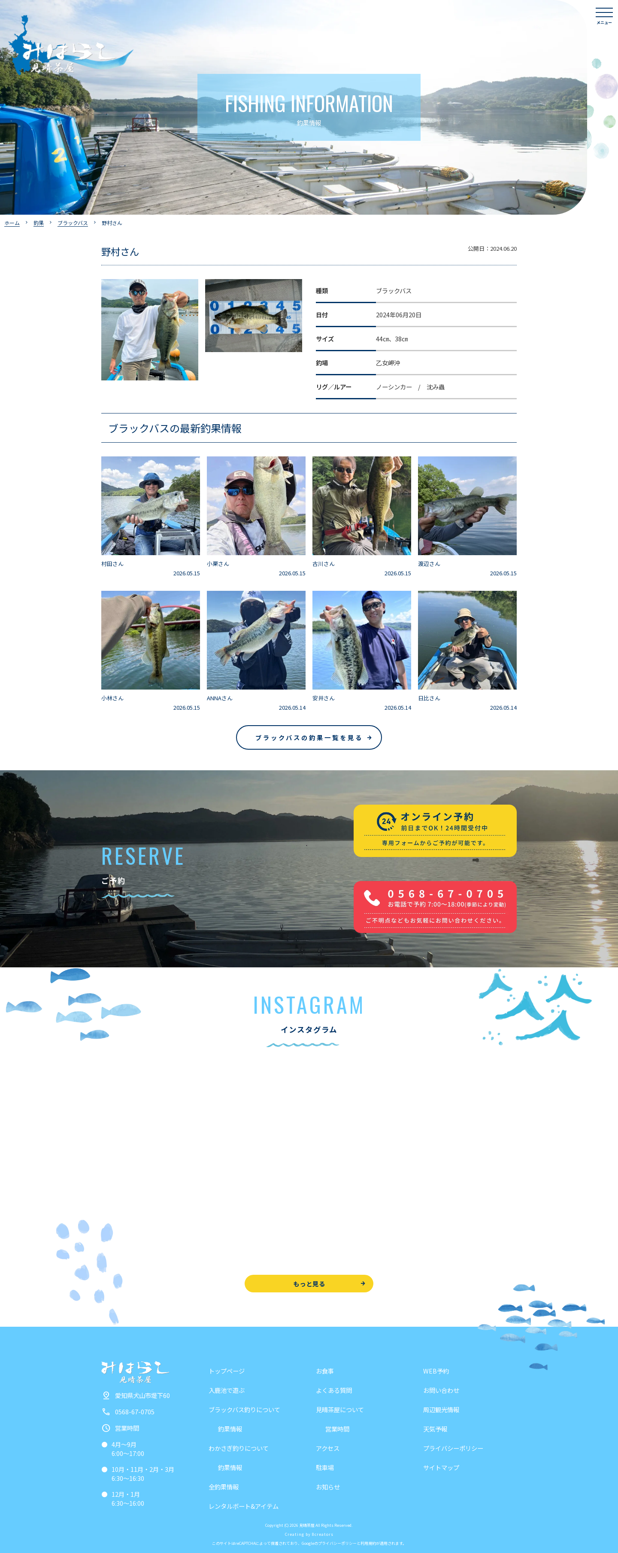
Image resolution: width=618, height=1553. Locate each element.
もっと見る (309, 1283)
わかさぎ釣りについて (239, 1448)
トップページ (227, 1370)
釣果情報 (230, 1428)
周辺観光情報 (441, 1409)
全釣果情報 (224, 1486)
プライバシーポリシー (453, 1448)
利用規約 (368, 1543)
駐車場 (325, 1467)
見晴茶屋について (340, 1409)
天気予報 (435, 1428)
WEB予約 (436, 1370)
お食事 (325, 1370)
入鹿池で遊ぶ (227, 1390)
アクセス (327, 1448)
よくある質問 (334, 1390)
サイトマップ (441, 1467)
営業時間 (337, 1428)
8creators (322, 1534)
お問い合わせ (441, 1390)
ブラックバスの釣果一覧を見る (309, 737)
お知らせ (328, 1486)
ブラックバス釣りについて (244, 1409)
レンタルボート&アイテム (244, 1505)
